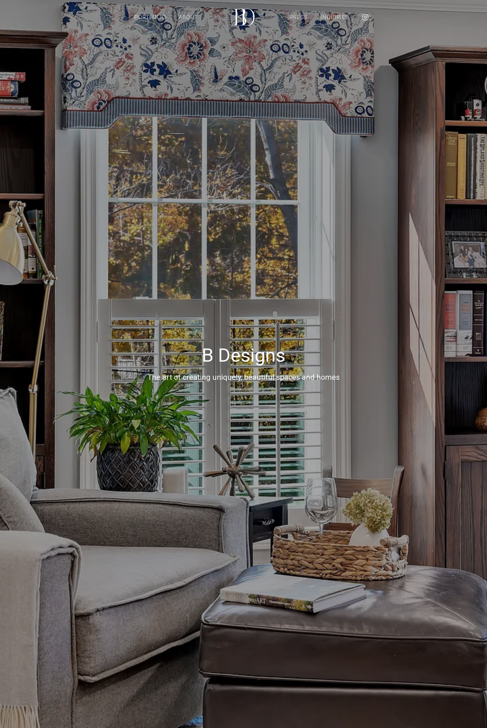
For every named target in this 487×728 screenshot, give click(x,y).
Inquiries (334, 17)
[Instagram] (365, 17)
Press (298, 17)
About (188, 17)
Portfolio (150, 17)
